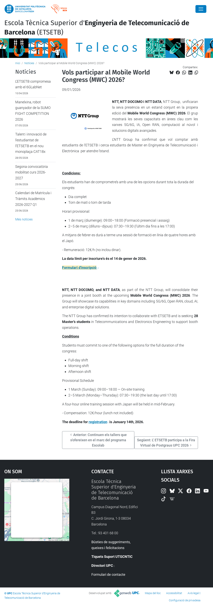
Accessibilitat (174, 593)
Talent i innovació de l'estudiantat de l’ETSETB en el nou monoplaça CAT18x (30, 143)
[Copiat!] (196, 72)
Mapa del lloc (153, 593)
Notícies (29, 63)
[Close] (200, 9)
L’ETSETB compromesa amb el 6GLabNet (33, 84)
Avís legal (193, 593)
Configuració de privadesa (185, 600)
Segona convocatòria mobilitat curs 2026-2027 (31, 172)
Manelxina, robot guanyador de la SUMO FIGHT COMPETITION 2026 (33, 110)
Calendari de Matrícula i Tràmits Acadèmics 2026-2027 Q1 (33, 198)
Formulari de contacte (108, 574)
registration (98, 422)
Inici (17, 63)
